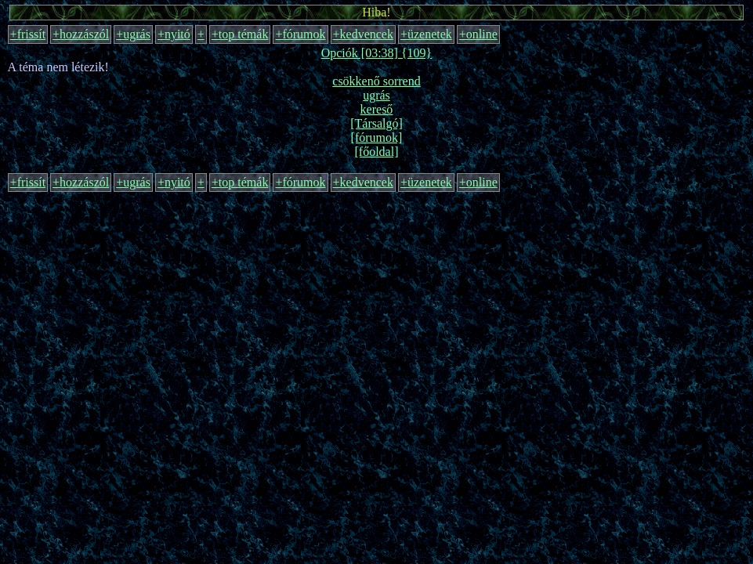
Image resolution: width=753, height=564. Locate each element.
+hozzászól (80, 34)
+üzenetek (426, 34)
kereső (376, 109)
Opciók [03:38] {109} (377, 53)
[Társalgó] (376, 123)
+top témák (240, 34)
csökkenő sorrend (376, 81)
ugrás (376, 95)
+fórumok (300, 34)
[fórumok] (377, 137)
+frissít (27, 34)
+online (478, 34)
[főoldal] (377, 151)
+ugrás (133, 34)
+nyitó (173, 34)
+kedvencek (363, 34)
